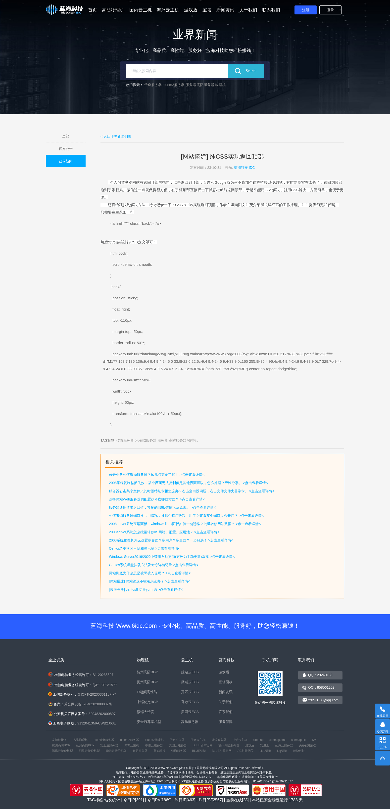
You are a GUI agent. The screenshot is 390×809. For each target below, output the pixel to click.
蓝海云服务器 (284, 745)
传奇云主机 (198, 740)
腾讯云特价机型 (62, 751)
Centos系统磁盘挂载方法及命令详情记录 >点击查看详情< (153, 565)
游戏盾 (190, 9)
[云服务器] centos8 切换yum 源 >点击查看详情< (146, 589)
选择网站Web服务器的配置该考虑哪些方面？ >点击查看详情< (157, 499)
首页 (92, 9)
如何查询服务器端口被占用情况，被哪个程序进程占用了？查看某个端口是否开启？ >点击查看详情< (186, 516)
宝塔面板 (226, 682)
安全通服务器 (109, 745)
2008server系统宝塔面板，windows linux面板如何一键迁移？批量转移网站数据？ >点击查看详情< (185, 524)
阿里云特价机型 (89, 751)
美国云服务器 (178, 745)
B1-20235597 (103, 675)
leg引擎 (282, 751)
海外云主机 (168, 9)
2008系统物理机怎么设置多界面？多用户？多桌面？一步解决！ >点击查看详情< (171, 540)
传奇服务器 (153, 85)
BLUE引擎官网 (202, 745)
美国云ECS (190, 712)
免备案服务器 (308, 745)
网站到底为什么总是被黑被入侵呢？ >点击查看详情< (150, 573)
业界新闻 (66, 161)
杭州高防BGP (147, 672)
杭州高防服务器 (228, 745)
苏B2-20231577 (105, 685)
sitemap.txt (298, 740)
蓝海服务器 (178, 751)
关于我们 (248, 9)
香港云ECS (190, 702)
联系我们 (271, 9)
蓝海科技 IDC (244, 168)
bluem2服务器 (174, 85)
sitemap (258, 740)
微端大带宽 (145, 712)
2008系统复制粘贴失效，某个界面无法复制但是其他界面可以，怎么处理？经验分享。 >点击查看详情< (188, 483)
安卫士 (264, 745)
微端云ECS (190, 682)
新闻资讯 (225, 9)
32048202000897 (102, 714)
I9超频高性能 (147, 692)
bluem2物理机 (154, 740)
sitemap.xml (277, 740)
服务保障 (226, 722)
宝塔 (206, 9)
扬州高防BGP (147, 682)
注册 (305, 10)
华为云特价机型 (116, 751)
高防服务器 (205, 85)
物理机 (220, 85)
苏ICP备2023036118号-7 (96, 694)
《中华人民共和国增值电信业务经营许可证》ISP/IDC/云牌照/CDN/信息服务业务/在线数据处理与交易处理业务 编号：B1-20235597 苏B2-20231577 (194, 781)
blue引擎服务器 (104, 740)
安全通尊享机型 (149, 722)
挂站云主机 (239, 740)
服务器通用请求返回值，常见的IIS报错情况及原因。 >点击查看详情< (162, 507)
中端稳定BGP (147, 702)
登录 (330, 10)
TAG (315, 740)
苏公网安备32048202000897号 (88, 704)
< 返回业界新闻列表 (115, 136)
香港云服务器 (154, 745)
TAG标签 (95, 800)
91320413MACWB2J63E (96, 723)
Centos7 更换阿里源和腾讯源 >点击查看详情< (144, 548)
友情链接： (59, 740)
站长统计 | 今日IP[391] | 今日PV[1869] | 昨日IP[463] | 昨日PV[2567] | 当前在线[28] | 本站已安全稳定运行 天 (203, 800)
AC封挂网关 (246, 751)
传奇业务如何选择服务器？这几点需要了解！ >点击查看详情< (156, 475)
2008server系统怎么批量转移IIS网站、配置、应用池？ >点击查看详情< (164, 532)
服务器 (191, 85)
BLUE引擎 (199, 751)
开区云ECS (190, 692)
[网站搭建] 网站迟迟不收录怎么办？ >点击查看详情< (149, 581)
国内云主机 (140, 9)
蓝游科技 (299, 751)
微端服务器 (218, 740)
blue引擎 (265, 751)
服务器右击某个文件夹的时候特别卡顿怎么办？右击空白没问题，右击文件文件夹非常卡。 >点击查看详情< (191, 491)
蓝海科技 (159, 751)
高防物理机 (113, 9)
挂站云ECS (190, 672)
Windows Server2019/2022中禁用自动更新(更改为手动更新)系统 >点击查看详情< (172, 557)
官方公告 (66, 149)
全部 (65, 136)
